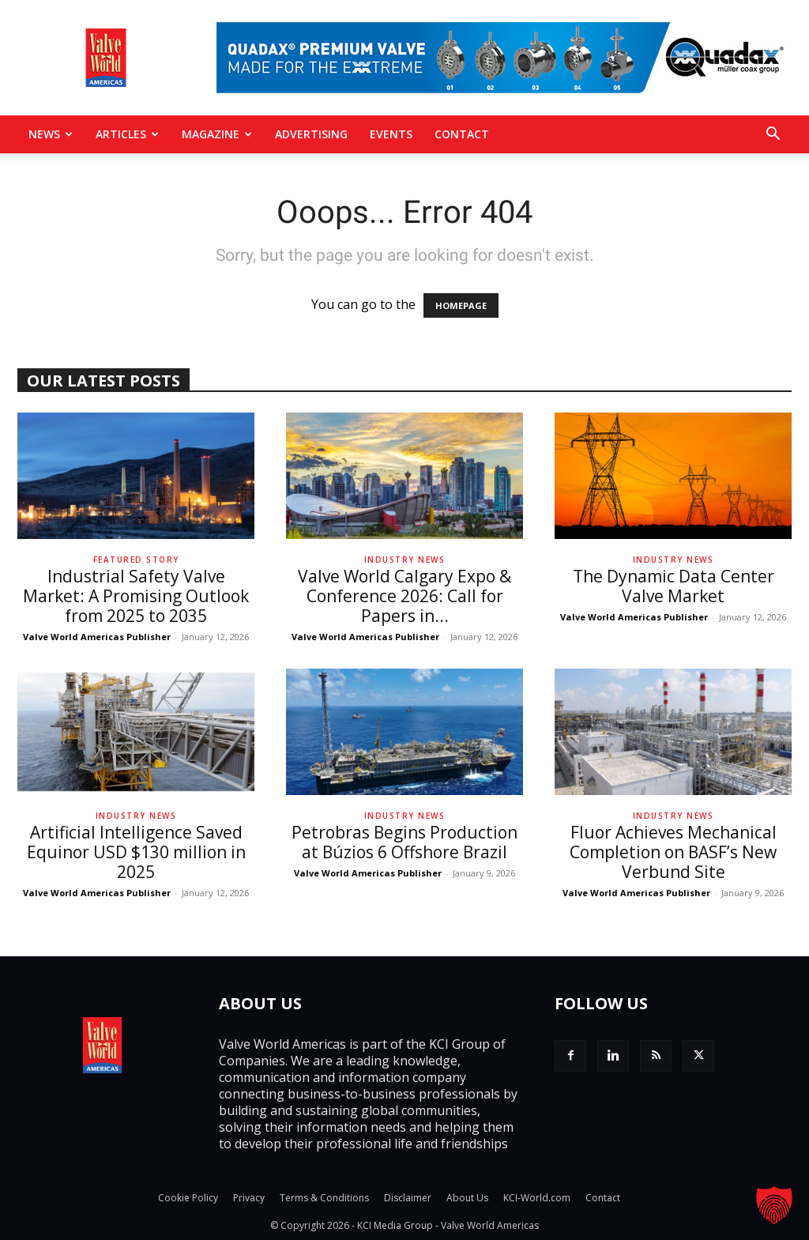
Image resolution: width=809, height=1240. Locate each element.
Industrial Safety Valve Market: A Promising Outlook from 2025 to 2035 (136, 596)
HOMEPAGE (461, 305)
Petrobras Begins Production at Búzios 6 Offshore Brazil (404, 842)
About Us (467, 1197)
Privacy (249, 1197)
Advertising (311, 133)
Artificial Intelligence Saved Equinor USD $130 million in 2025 (136, 852)
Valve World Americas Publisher (97, 637)
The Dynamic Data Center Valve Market (673, 586)
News (50, 133)
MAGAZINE (217, 133)
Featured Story (136, 559)
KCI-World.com (536, 1197)
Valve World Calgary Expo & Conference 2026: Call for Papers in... (404, 596)
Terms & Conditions (324, 1197)
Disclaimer (407, 1197)
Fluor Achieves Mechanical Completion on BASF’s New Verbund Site (673, 852)
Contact (462, 133)
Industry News (405, 559)
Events (391, 133)
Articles (127, 133)
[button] (773, 135)
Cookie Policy (188, 1197)
